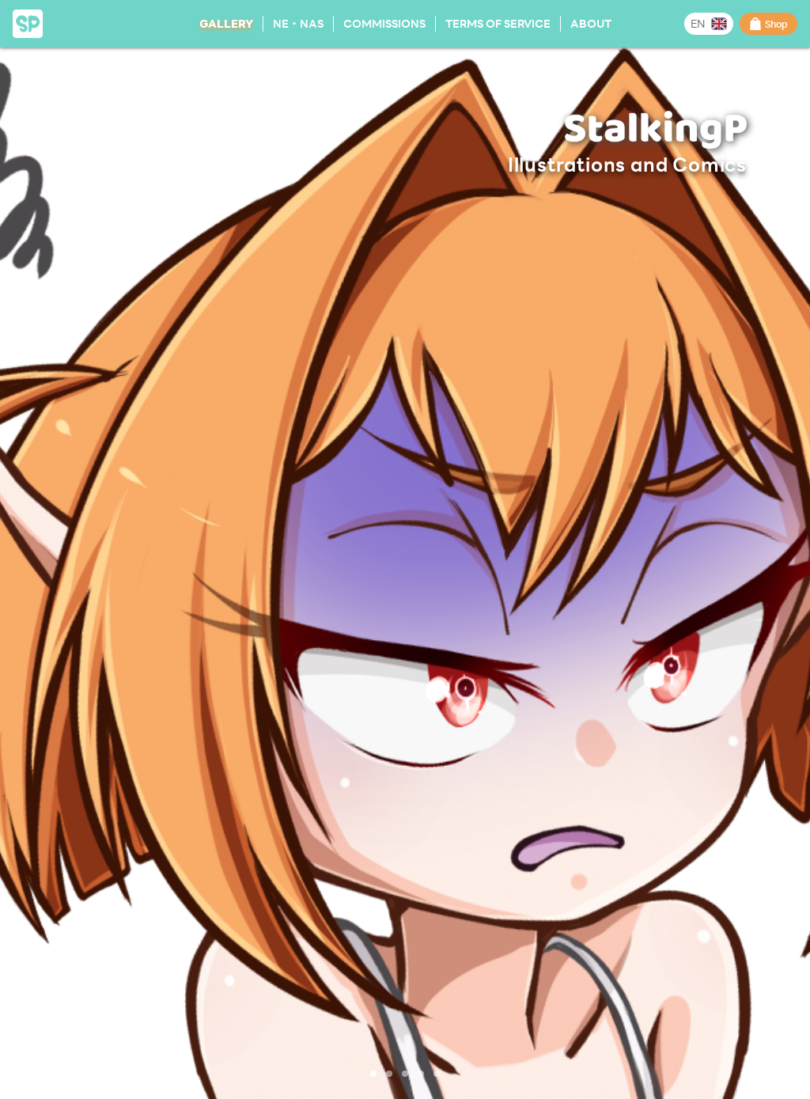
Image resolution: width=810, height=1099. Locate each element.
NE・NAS (298, 23)
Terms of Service (498, 23)
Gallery (226, 23)
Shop (768, 23)
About (590, 23)
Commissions (384, 23)
